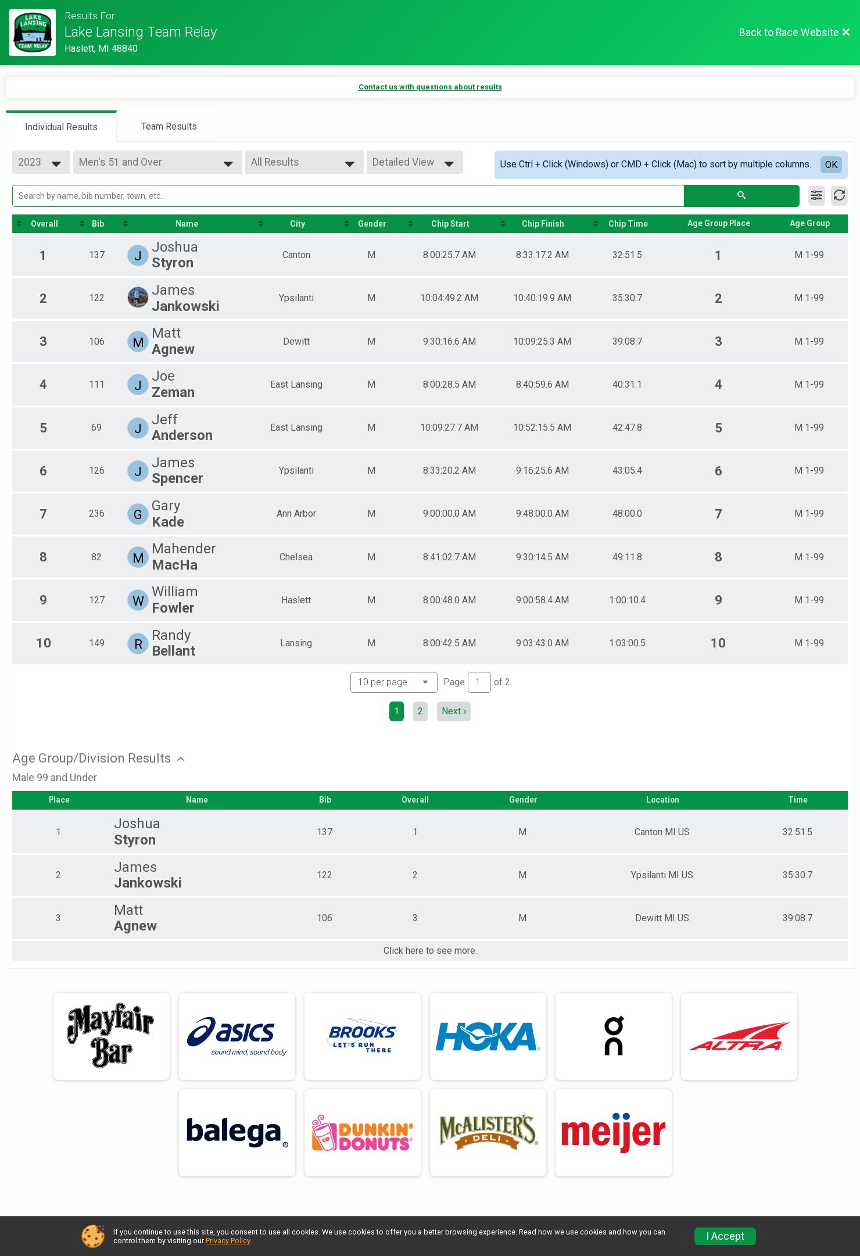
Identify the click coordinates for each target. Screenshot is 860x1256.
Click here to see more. (430, 951)
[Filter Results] (816, 196)
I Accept (725, 1236)
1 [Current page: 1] (396, 711)
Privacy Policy (228, 1240)
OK (831, 164)
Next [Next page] (454, 711)
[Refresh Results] (839, 196)
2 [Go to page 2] (420, 711)
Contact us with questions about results (430, 87)
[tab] (61, 126)
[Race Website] (36, 32)
